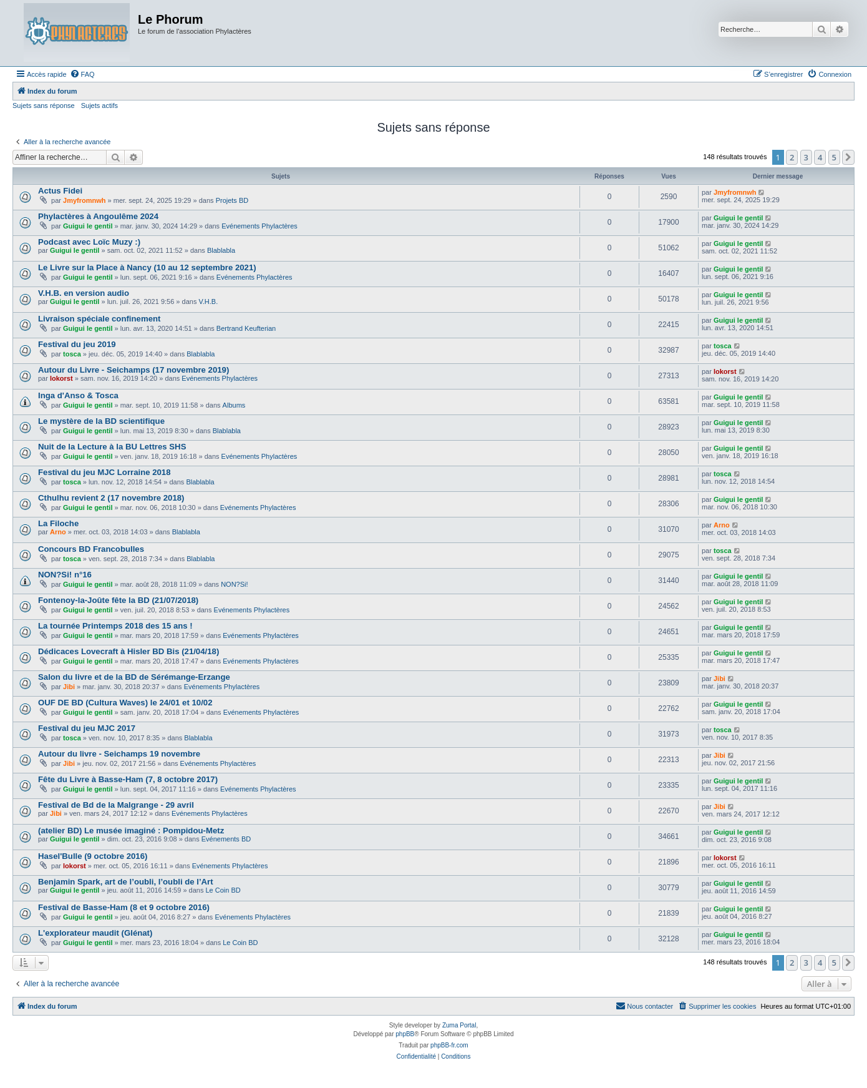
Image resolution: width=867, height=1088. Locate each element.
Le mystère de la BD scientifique (101, 421)
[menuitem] (82, 74)
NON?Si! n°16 (65, 574)
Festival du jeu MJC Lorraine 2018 (104, 472)
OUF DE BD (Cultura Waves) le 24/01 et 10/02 (125, 702)
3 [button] (806, 157)
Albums (234, 405)
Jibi (69, 686)
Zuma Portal (459, 1025)
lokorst (61, 378)
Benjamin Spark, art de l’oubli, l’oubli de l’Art (125, 881)
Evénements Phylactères (259, 226)
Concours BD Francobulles (91, 549)
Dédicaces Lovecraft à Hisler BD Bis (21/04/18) (128, 651)
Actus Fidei (60, 190)
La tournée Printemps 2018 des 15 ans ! (115, 625)
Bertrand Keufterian (246, 328)
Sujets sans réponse (43, 105)
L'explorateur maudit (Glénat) (95, 933)
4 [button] (820, 157)
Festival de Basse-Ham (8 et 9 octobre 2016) (124, 907)
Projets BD (232, 200)
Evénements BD (226, 839)
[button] (848, 157)
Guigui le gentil (87, 226)
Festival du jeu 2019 (77, 344)
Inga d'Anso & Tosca (78, 395)
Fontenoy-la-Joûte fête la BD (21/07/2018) (118, 600)
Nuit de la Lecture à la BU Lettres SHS (112, 446)
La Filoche (58, 523)
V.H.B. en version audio (83, 293)
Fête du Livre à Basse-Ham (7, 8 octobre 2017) (128, 779)
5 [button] (834, 157)
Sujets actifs (99, 105)
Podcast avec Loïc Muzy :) (89, 242)
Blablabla (221, 250)
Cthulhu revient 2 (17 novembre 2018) (111, 497)
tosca (72, 354)
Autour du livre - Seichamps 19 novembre (119, 753)
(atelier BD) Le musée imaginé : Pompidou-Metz (131, 830)
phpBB (404, 1034)
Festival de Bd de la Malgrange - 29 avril (116, 805)
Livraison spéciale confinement (99, 318)
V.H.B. (208, 301)
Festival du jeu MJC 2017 (86, 728)
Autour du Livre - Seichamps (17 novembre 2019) (133, 370)
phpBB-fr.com (449, 1045)
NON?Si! (234, 584)
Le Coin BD (222, 890)
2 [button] (792, 157)
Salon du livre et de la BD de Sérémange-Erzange (134, 677)
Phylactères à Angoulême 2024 (98, 216)
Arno (58, 532)
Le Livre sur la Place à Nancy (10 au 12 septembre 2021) (147, 267)
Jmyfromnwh (84, 200)
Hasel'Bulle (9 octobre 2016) (92, 856)
